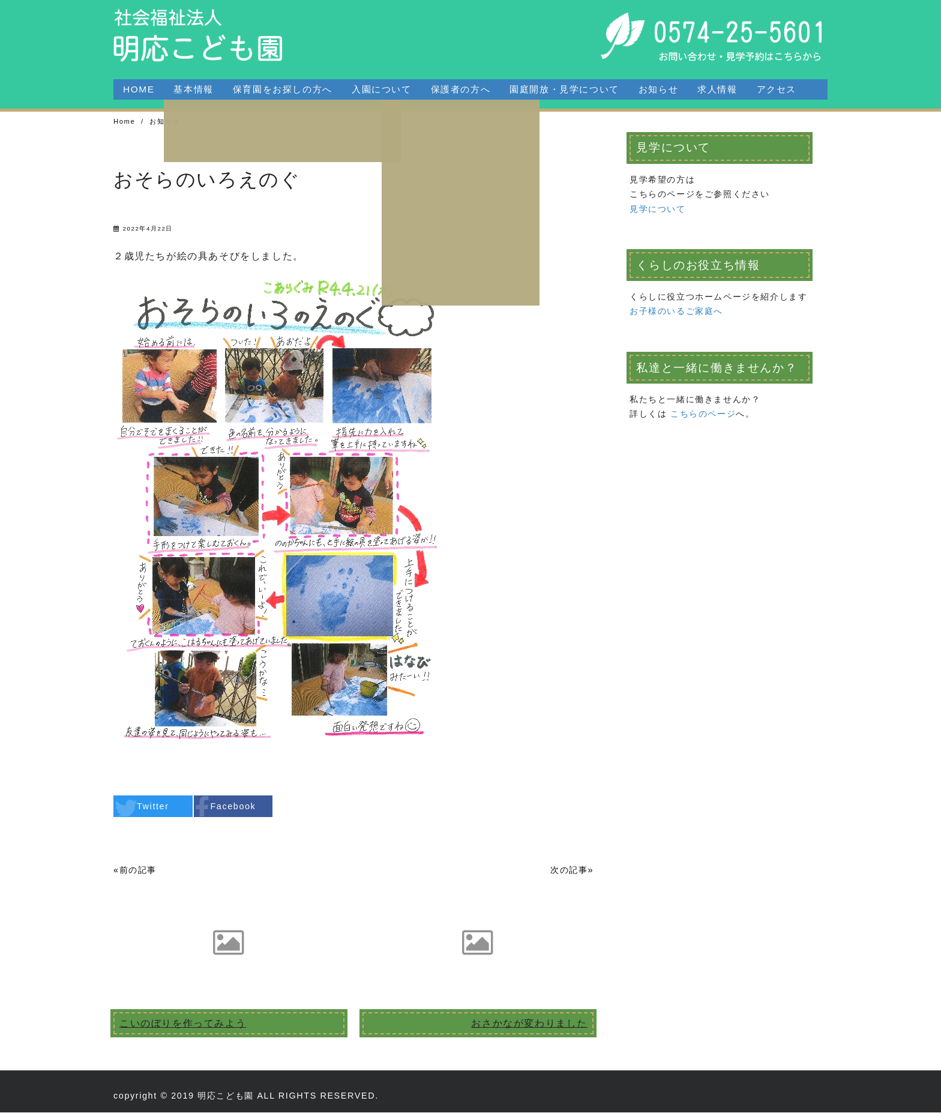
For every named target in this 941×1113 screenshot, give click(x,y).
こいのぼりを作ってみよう (182, 1024)
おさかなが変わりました (529, 1024)
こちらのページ (703, 414)
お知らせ (658, 89)
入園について (382, 89)
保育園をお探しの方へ (282, 89)
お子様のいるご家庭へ (676, 311)
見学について (658, 209)
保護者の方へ (461, 89)
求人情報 (717, 89)
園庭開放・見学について (564, 89)
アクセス (776, 89)
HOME (138, 89)
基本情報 (193, 89)
